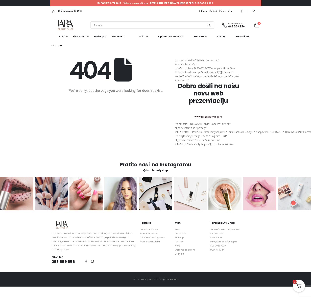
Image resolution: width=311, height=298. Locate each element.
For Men (179, 241)
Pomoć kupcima (149, 233)
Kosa (62, 36)
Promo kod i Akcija (150, 241)
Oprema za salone (169, 36)
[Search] (209, 25)
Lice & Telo (79, 36)
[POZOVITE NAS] (233, 25)
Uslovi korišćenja (149, 229)
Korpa (222, 11)
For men (117, 36)
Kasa (230, 11)
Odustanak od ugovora (152, 237)
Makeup (99, 36)
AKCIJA (221, 36)
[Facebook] (241, 11)
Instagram (92, 261)
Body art (199, 36)
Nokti (142, 36)
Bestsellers (242, 36)
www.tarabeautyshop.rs (208, 116)
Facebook (86, 261)
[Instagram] (254, 11)
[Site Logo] (64, 25)
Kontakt (213, 11)
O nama (203, 11)
